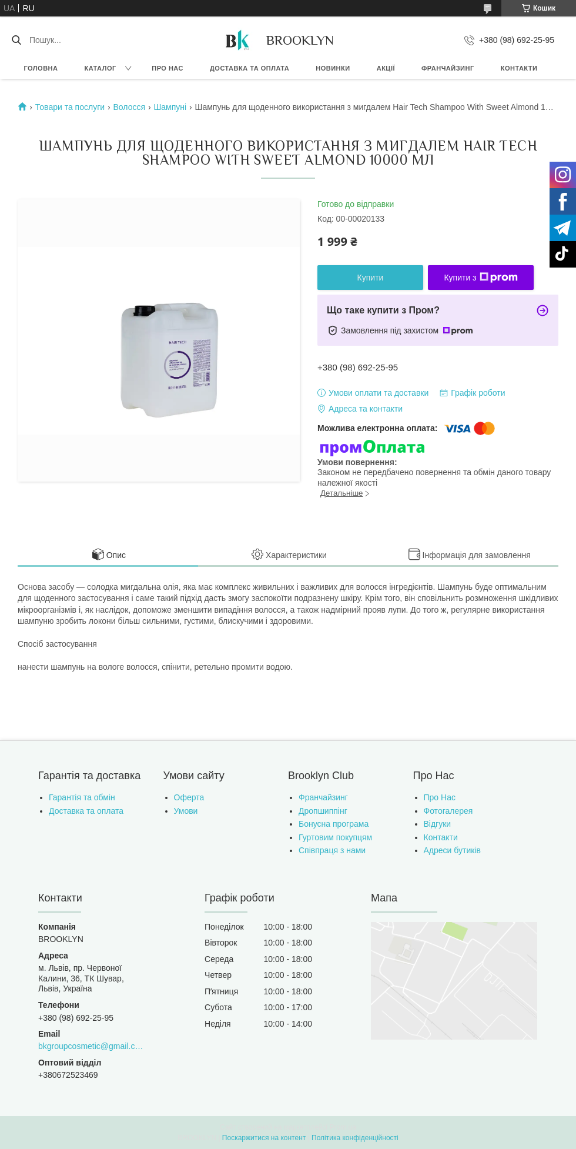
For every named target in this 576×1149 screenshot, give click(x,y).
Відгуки (437, 824)
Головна (41, 68)
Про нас (167, 68)
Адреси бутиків (452, 850)
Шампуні (169, 107)
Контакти (519, 68)
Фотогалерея (448, 811)
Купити (370, 277)
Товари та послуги (70, 107)
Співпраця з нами (332, 850)
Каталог (100, 68)
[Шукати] (16, 40)
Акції (386, 68)
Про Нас (440, 797)
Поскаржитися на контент (264, 1138)
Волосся (129, 107)
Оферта (189, 797)
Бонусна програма (334, 824)
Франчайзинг (447, 68)
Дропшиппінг (323, 811)
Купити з (480, 277)
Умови (186, 811)
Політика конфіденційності (355, 1138)
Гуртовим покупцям (335, 837)
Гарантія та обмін (82, 797)
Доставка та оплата (249, 68)
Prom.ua (343, 1127)
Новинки (333, 68)
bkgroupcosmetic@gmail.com (92, 1046)
